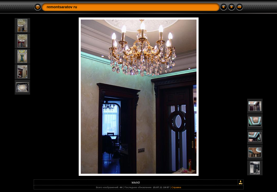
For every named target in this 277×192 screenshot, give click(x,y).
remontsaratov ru (62, 7)
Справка (176, 187)
